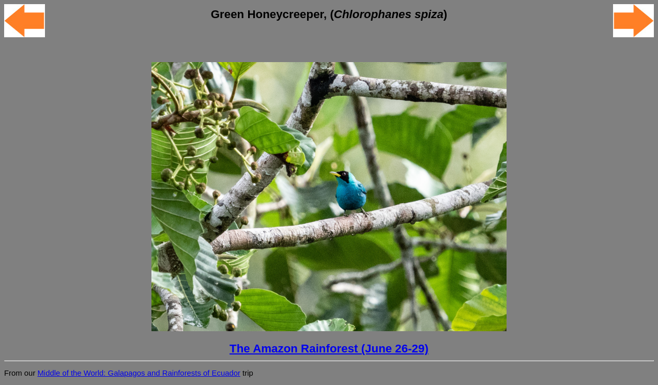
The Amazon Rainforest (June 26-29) (329, 348)
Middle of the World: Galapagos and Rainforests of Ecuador (138, 373)
